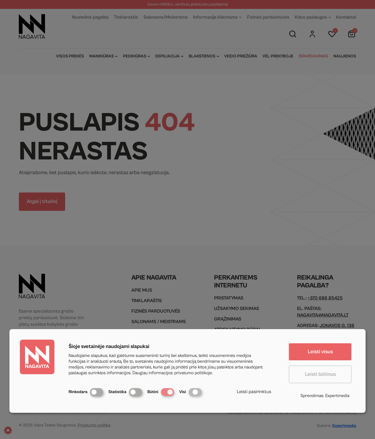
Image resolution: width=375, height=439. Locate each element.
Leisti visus (320, 352)
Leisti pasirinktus (254, 391)
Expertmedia (337, 395)
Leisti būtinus (320, 374)
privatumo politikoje (193, 373)
